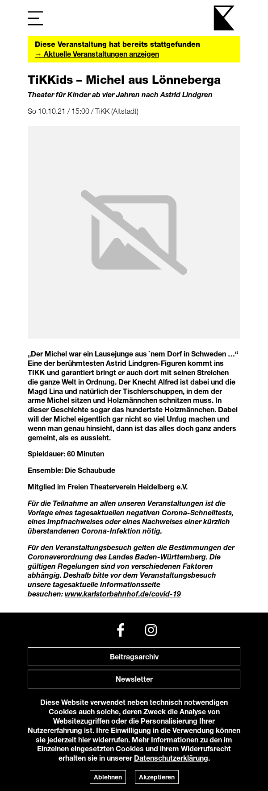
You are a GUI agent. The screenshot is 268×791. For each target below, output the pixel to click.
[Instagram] (151, 630)
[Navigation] (35, 18)
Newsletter (134, 679)
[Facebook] (120, 630)
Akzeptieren (157, 777)
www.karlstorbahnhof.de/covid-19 (123, 593)
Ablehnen (108, 777)
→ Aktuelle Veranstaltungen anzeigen (97, 54)
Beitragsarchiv (134, 656)
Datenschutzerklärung (171, 758)
